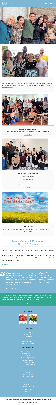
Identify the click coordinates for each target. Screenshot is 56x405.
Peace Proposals (28, 336)
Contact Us (28, 372)
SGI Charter (28, 331)
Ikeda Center (28, 391)
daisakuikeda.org (11, 288)
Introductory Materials (28, 332)
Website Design (23, 402)
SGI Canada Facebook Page (28, 350)
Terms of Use (47, 399)
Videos (28, 339)
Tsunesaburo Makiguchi (28, 360)
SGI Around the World (28, 374)
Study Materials (28, 334)
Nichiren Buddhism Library (28, 353)
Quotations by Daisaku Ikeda (28, 357)
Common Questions (28, 376)
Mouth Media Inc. (33, 402)
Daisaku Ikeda (28, 355)
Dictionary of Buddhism (28, 343)
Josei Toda (28, 359)
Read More (28, 90)
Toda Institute (28, 388)
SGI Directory (28, 378)
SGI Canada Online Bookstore (28, 364)
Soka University (28, 384)
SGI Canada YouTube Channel (28, 351)
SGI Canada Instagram (28, 362)
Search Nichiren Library (28, 341)
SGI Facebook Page (28, 366)
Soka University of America (28, 386)
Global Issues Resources (28, 338)
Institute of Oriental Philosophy (28, 389)
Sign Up (28, 303)
